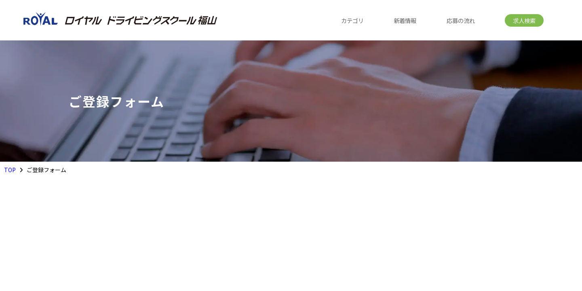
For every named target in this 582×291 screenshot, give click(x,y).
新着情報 (405, 20)
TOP (10, 170)
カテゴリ (352, 20)
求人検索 (524, 20)
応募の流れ (461, 20)
